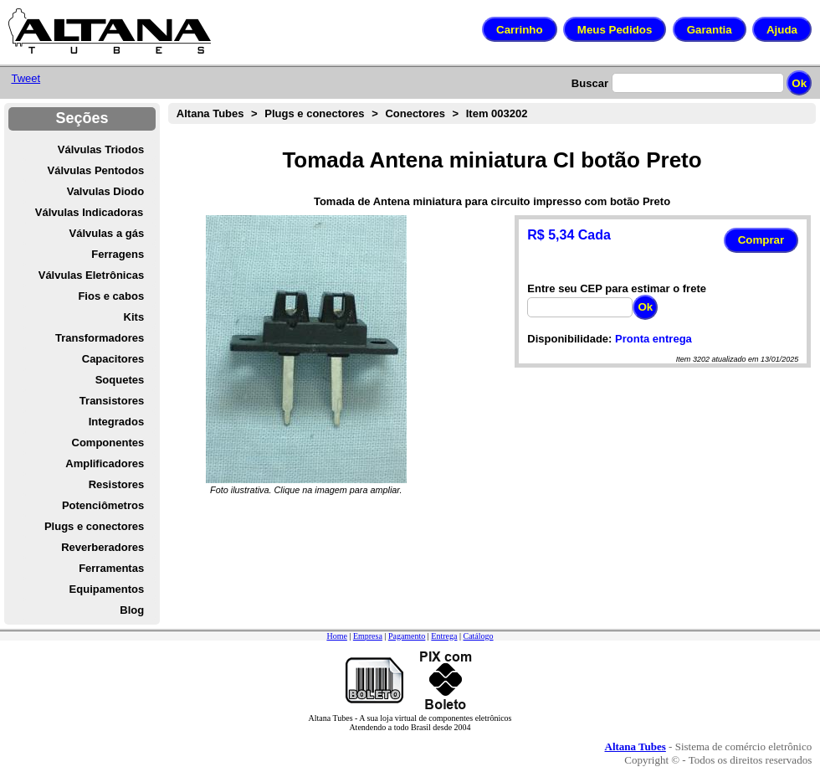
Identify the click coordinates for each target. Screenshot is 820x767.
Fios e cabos (111, 296)
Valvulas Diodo (105, 191)
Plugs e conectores (94, 526)
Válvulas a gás (107, 233)
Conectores (415, 113)
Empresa (367, 636)
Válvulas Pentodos (96, 170)
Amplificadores (104, 463)
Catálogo (478, 636)
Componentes (108, 442)
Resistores (116, 484)
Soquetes (120, 379)
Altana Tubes (210, 113)
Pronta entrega (653, 338)
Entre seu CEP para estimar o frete (616, 288)
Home (336, 636)
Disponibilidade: (569, 338)
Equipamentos (107, 589)
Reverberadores (102, 547)
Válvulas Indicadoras (89, 212)
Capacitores (113, 359)
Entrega (444, 636)
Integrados (116, 421)
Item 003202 (497, 113)
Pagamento (406, 636)
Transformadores (99, 338)
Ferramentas (111, 568)
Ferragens (117, 254)
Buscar (589, 83)
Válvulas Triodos (101, 149)
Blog (132, 610)
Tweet (25, 78)
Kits (134, 317)
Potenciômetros (103, 505)
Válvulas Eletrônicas (91, 275)
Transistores (111, 400)
